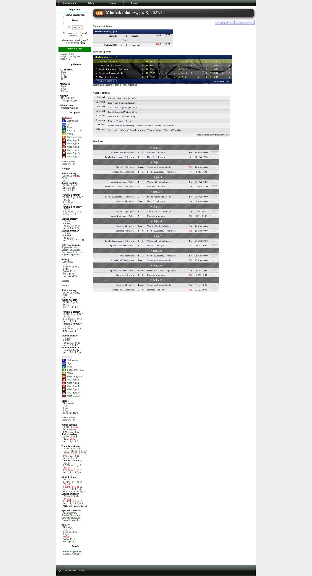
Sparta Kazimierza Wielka (111, 73)
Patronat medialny (72, 554)
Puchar (64, 91)
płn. (75, 266)
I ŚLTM (66, 209)
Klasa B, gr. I (70, 150)
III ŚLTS (82, 451)
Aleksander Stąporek (117, 107)
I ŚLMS (66, 221)
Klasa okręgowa (72, 137)
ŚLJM (65, 188)
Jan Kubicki (113, 130)
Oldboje (65, 281)
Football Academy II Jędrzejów (113, 69)
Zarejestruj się (75, 35)
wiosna (72, 429)
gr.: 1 (76, 130)
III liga (64, 77)
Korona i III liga (67, 54)
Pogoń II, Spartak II (71, 254)
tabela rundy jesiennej (103, 85)
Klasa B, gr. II (71, 153)
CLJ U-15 (67, 197)
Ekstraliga (67, 262)
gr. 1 (66, 226)
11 (79, 240)
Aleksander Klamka (144, 125)
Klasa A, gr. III (71, 147)
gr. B (75, 185)
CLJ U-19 (67, 176)
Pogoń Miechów (69, 247)
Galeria (91, 3)
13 (85, 506)
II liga (64, 74)
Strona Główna (69, 3)
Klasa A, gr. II (71, 143)
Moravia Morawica (108, 61)
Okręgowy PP (68, 164)
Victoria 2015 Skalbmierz (111, 65)
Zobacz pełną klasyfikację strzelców (213, 135)
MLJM (72, 439)
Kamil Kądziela (115, 112)
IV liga (67, 134)
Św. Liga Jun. (69, 273)
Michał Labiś (114, 98)
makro (76, 176)
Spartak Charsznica (71, 250)
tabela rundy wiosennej (126, 85)
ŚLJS (64, 178)
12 (83, 240)
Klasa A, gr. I (70, 140)
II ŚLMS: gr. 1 (69, 482)
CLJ (63, 79)
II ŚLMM (76, 350)
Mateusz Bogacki (116, 121)
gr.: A (75, 197)
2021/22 (245, 22)
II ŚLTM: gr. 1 (69, 202)
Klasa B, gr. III (71, 156)
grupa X (225, 22)
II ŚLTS (74, 451)
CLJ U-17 (67, 185)
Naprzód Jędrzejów (108, 77)
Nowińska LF (67, 98)
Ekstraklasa (70, 121)
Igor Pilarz (113, 103)
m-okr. (73, 188)
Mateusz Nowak (163, 130)
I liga (63, 72)
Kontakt (112, 3)
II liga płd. (67, 266)
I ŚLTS (66, 200)
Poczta (134, 3)
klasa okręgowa (70, 413)
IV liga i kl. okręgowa (70, 56)
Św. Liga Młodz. (70, 276)
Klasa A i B (65, 59)
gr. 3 (77, 226)
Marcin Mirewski (138, 130)
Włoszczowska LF (70, 108)
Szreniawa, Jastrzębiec (73, 252)
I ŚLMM (66, 233)
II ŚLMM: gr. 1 (69, 501)
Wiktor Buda (114, 116)
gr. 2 (79, 202)
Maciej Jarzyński (116, 125)
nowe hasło (79, 43)
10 (78, 228)
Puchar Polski (68, 161)
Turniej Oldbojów (69, 101)
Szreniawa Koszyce (71, 518)
